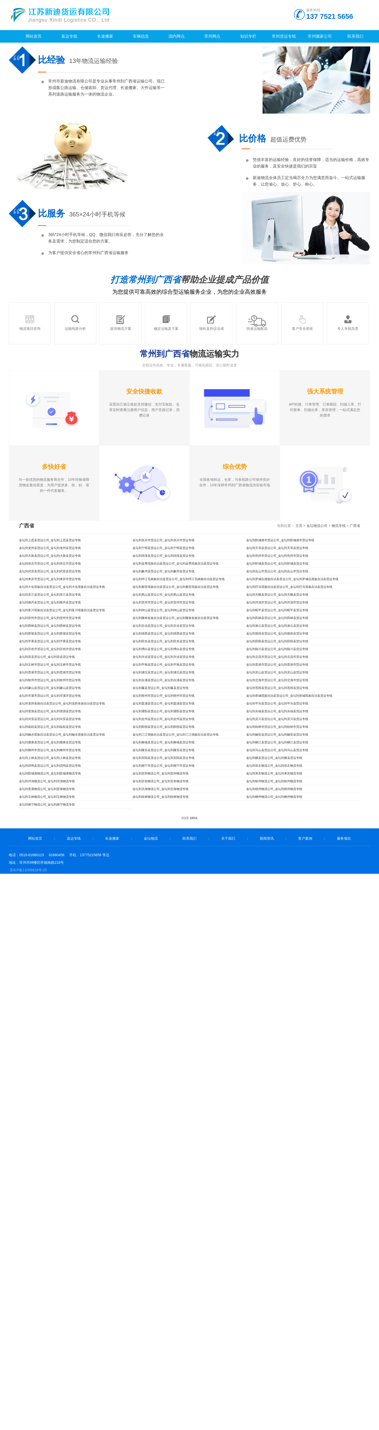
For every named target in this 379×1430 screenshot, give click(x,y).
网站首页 (35, 838)
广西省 (355, 526)
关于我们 (228, 838)
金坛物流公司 (317, 526)
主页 (298, 526)
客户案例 (305, 838)
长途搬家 (112, 838)
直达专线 (74, 838)
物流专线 (339, 526)
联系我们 (189, 838)
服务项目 (344, 838)
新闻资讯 (267, 838)
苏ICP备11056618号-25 (28, 870)
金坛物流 (151, 838)
